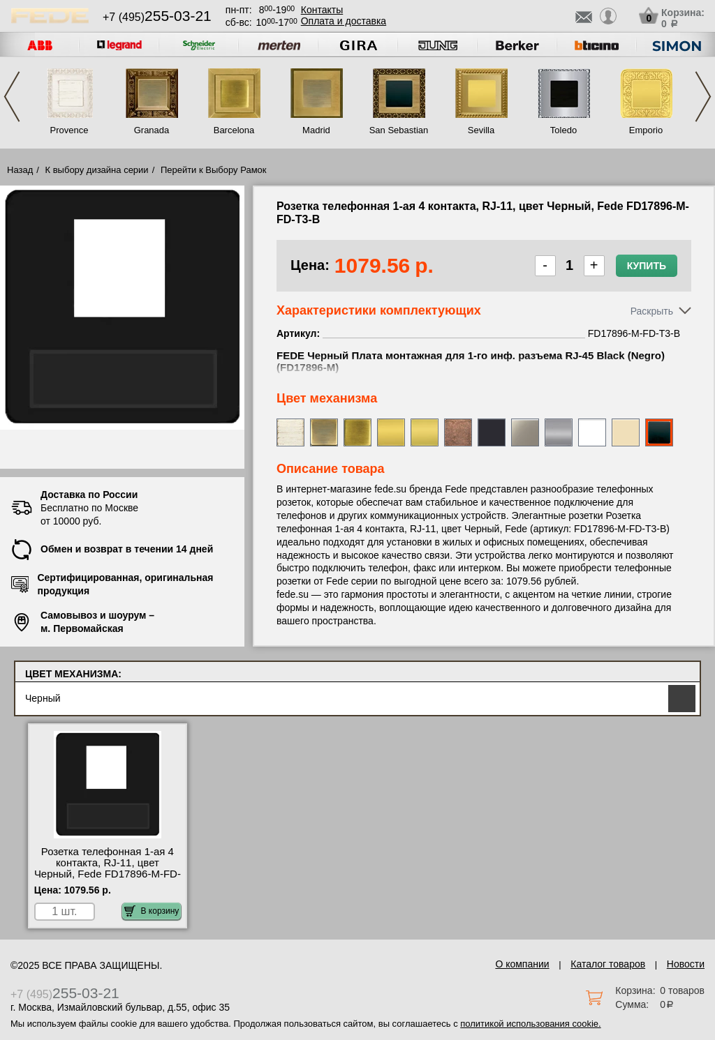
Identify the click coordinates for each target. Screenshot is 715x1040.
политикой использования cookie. (530, 1023)
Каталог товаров (607, 964)
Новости (686, 964)
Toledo (563, 130)
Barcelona (234, 130)
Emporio (646, 130)
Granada (152, 130)
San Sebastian (399, 130)
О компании (522, 964)
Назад (20, 170)
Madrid (316, 130)
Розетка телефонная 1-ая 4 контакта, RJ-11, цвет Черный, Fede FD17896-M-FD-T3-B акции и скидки (107, 868)
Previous (11, 96)
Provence (69, 130)
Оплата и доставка (343, 21)
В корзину (151, 911)
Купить (646, 265)
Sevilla (481, 130)
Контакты (322, 9)
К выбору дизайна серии (97, 170)
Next (703, 96)
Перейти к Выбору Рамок (214, 170)
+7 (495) (157, 17)
